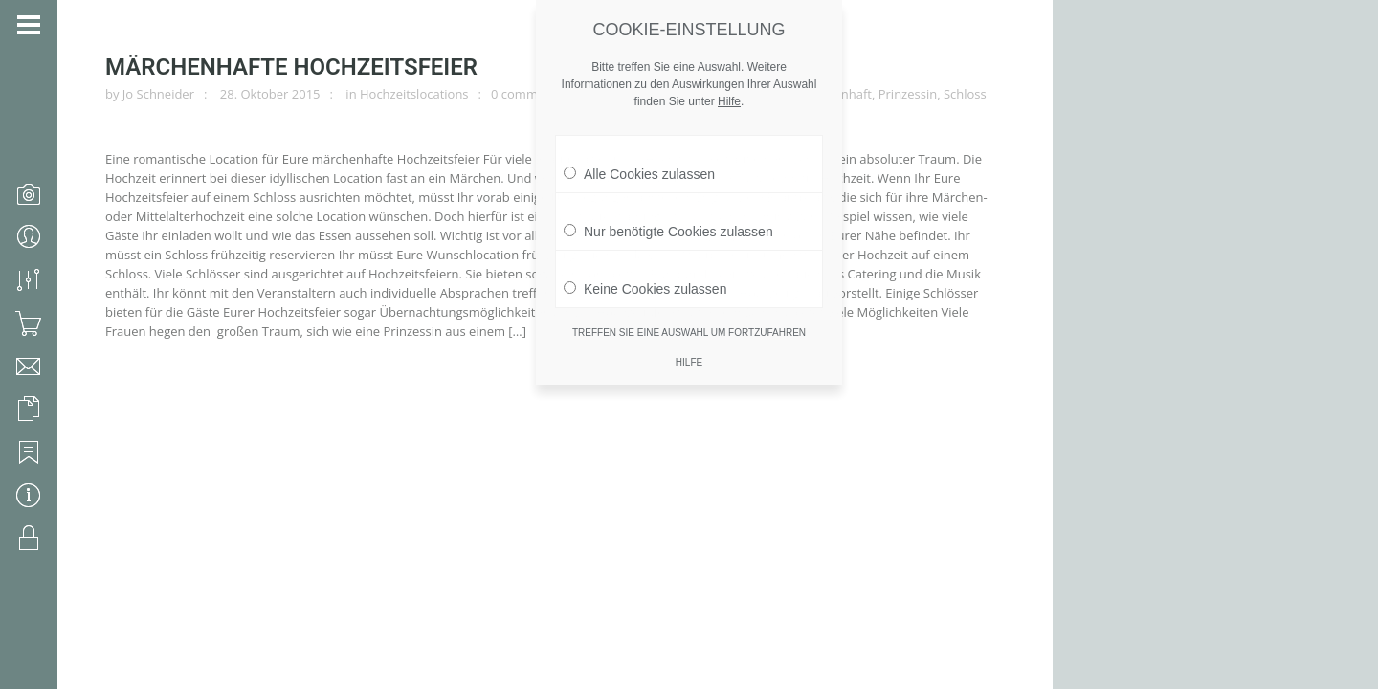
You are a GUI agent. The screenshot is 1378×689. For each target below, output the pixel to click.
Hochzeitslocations (414, 93)
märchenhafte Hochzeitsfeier (291, 67)
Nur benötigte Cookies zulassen (668, 205)
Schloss (965, 93)
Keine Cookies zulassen (645, 263)
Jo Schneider (158, 93)
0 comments (527, 93)
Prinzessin (907, 93)
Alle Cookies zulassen (639, 148)
